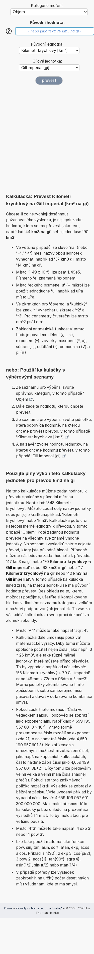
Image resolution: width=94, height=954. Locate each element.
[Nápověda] (9, 31)
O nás (8, 908)
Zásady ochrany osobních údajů (39, 908)
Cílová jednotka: (47, 61)
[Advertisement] (47, 139)
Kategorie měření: (47, 5)
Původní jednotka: (47, 44)
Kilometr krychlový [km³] (40, 437)
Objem (22, 399)
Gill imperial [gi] (47, 456)
